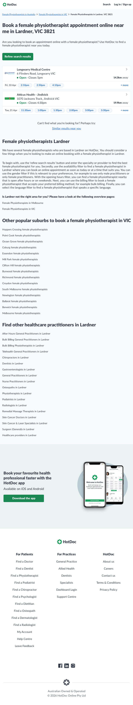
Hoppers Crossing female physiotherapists (25, 229)
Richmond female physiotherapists (21, 277)
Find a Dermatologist (24, 618)
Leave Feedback (24, 646)
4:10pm (56, 85)
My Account (24, 632)
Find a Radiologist (24, 625)
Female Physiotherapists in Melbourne (22, 203)
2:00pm (73, 110)
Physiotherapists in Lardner (16, 393)
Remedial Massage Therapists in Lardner (24, 411)
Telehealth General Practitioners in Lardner (25, 351)
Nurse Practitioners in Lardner (18, 381)
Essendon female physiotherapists (20, 253)
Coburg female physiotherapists (19, 247)
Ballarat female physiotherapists (19, 301)
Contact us (108, 575)
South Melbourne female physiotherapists (24, 289)
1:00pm (42, 110)
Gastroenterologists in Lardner (18, 369)
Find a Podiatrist (24, 582)
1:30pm (57, 110)
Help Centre (24, 639)
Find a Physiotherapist (24, 575)
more (124, 85)
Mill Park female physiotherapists (20, 259)
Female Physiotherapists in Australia (18, 14)
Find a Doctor (24, 561)
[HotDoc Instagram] (73, 665)
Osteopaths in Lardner (14, 387)
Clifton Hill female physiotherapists (21, 265)
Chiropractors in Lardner (15, 357)
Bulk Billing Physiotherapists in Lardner (23, 345)
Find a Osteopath (24, 611)
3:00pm (89, 110)
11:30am (26, 110)
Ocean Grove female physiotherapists (22, 241)
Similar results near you (66, 128)
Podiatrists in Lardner (13, 399)
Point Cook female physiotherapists (21, 235)
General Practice (66, 561)
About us (108, 561)
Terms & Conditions (108, 582)
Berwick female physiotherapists (19, 307)
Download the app (23, 498)
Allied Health (66, 568)
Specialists (66, 582)
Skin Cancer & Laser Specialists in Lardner (24, 423)
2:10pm (25, 85)
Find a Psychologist (25, 596)
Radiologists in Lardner (14, 405)
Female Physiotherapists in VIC (53, 14)
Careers (108, 568)
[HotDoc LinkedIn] (66, 665)
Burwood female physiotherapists (20, 271)
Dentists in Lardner (12, 363)
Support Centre (66, 596)
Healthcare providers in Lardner (19, 435)
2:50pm (41, 85)
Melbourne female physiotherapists (21, 313)
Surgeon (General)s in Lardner (18, 429)
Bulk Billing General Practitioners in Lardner (25, 340)
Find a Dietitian (24, 603)
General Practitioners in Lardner (19, 375)
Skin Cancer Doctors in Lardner (19, 417)
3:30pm (105, 110)
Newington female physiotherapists (21, 295)
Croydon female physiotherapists (20, 283)
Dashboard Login (66, 589)
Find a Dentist (24, 568)
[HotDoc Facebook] (60, 665)
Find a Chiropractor (24, 589)
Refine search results (18, 56)
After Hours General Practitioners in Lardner (26, 334)
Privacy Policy (108, 589)
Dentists (66, 575)
